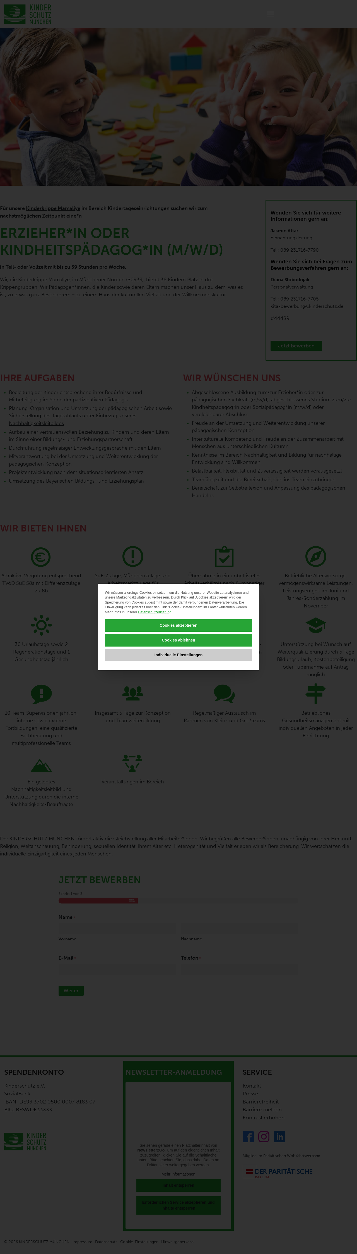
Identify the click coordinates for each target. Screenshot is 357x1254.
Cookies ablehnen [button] (178, 640)
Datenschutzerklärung (154, 612)
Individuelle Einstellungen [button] (179, 655)
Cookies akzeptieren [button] (178, 625)
